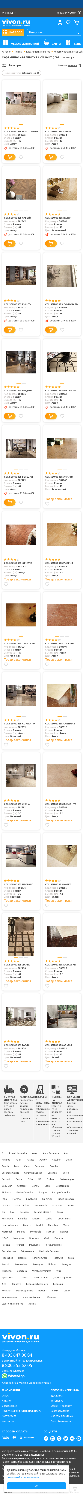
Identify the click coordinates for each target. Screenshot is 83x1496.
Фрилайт (7, 1309)
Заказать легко (60, 1410)
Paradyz (6, 1250)
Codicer (53, 1178)
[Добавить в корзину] (10, 157)
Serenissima (34, 1270)
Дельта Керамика (11, 1289)
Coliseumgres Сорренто (19, 723)
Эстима (49, 1309)
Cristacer (42, 1185)
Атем (36, 1283)
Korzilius (6, 1224)
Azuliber (59, 1158)
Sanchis (18, 1270)
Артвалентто (20, 1283)
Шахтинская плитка (28, 1309)
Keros (43, 1217)
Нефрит (59, 1296)
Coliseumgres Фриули (18, 563)
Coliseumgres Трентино (19, 643)
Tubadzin (22, 1276)
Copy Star (27, 1185)
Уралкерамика (34, 1302)
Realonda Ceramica (51, 1257)
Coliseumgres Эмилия (59, 476)
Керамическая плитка (38, 52)
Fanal (28, 1198)
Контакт (21, 1296)
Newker (67, 1237)
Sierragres (51, 1270)
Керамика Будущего (63, 1289)
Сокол (17, 1302)
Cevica (19, 1178)
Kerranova (57, 1217)
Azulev (44, 1158)
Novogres (19, 1243)
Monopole (36, 1237)
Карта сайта (9, 1415)
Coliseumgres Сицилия (60, 723)
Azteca (31, 1158)
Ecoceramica (8, 1191)
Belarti (17, 1165)
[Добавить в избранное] (21, 157)
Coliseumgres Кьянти (17, 304)
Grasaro (45, 1204)
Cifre (31, 1178)
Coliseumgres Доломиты (61, 304)
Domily (56, 1185)
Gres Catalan (61, 1204)
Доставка (56, 1395)
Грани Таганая (53, 1283)
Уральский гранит (57, 1302)
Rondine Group (41, 1263)
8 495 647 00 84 (18, 1354)
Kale (60, 1211)
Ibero (40, 1211)
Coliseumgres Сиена (17, 803)
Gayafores (56, 1198)
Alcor (36, 1152)
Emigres (63, 1191)
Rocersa (23, 1263)
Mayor (69, 1230)
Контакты (8, 1421)
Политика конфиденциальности (21, 1410)
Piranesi (20, 1250)
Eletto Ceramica (45, 1191)
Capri (40, 1165)
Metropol (7, 1237)
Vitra (4, 1283)
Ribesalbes (7, 1263)
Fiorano (41, 1198)
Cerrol (68, 1171)
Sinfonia (66, 1270)
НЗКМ (5, 1302)
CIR (41, 1178)
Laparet (21, 1224)
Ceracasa (54, 1165)
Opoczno (35, 1243)
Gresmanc (26, 1211)
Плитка (18, 52)
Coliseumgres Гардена (18, 390)
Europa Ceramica (11, 1198)
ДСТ (29, 1289)
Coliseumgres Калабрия (60, 964)
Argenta (6, 1158)
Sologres (6, 1276)
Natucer (52, 1237)
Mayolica (54, 1230)
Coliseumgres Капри (58, 132)
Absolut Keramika (18, 1152)
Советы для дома (62, 1415)
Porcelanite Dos (55, 1250)
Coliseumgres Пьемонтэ (61, 803)
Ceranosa (54, 1171)
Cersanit (6, 1178)
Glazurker (7, 1204)
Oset (48, 1243)
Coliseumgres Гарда (17, 1044)
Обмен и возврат (61, 1405)
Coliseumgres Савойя (18, 218)
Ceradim (69, 1165)
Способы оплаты (61, 1421)
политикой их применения (23, 1477)
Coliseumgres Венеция (18, 476)
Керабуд (41, 1289)
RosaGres (60, 1263)
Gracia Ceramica (26, 1204)
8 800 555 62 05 (18, 1365)
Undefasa (37, 1276)
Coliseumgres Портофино (21, 132)
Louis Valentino (10, 1230)
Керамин (6, 1296)
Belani (5, 1165)
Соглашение (9, 1405)
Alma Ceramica (53, 1152)
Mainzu (28, 1230)
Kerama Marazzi (25, 1217)
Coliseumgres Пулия (58, 218)
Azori (19, 1158)
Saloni (5, 1270)
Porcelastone (9, 1257)
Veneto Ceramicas (58, 1276)
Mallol (41, 1230)
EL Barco (26, 1191)
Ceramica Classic (10, 1171)
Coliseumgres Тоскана (60, 643)
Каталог (6, 52)
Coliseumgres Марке (58, 883)
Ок (36, 1485)
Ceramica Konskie (34, 1171)
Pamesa (61, 1243)
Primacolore (28, 1257)
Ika (50, 1211)
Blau (29, 1165)
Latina (34, 1224)
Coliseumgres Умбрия (59, 563)
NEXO (5, 1243)
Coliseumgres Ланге (17, 964)
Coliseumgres (9, 1185)
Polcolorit (36, 1250)
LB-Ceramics (49, 1224)
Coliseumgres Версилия (60, 390)
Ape (69, 1152)
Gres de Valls (8, 1211)
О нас (5, 1395)
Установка (57, 1400)
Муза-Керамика (40, 1296)
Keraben (6, 1217)
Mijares (21, 1237)
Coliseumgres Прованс (18, 883)
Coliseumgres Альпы (58, 1044)
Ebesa (69, 1185)
